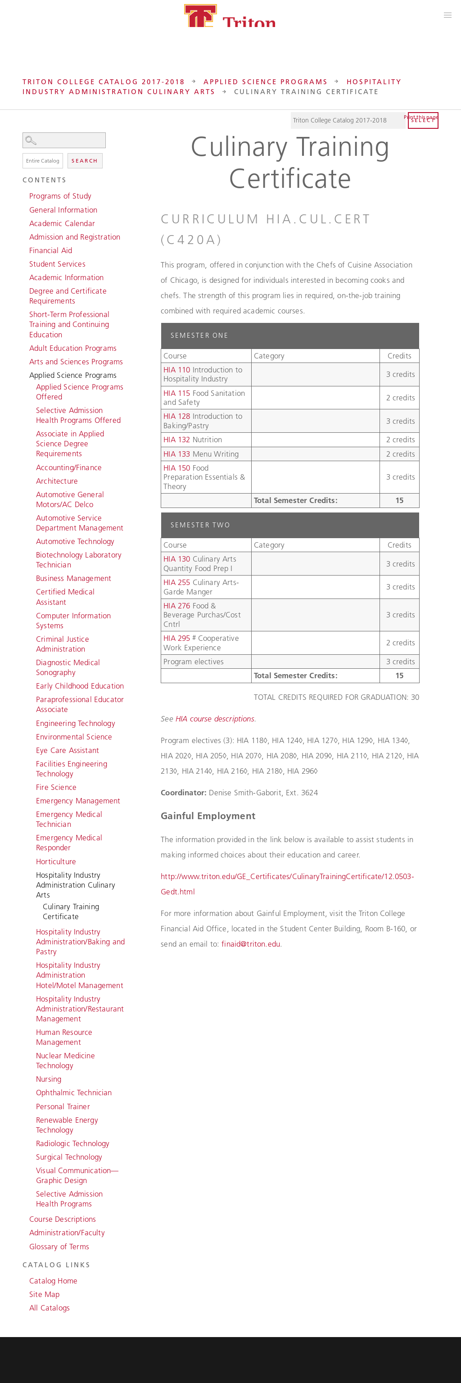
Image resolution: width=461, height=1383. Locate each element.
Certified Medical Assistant (65, 596)
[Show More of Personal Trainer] (31, 1105)
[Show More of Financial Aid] (25, 249)
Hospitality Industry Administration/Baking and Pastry (80, 941)
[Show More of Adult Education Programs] (25, 347)
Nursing (48, 1079)
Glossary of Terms (59, 1246)
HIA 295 (176, 638)
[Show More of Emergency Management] (31, 800)
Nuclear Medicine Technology (65, 1060)
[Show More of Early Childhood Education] (31, 685)
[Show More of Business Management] (31, 577)
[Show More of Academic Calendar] (25, 222)
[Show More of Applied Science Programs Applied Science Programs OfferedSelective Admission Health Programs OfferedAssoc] (25, 374)
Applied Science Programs (265, 81)
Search (85, 160)
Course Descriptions (62, 1219)
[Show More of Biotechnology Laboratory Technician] (31, 554)
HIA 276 (176, 605)
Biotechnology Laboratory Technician (79, 559)
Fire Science (56, 787)
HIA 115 (176, 393)
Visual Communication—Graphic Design (77, 1175)
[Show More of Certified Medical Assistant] (31, 591)
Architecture (57, 480)
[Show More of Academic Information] (25, 276)
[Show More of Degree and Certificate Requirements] (25, 290)
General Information (63, 209)
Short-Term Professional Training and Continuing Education (69, 324)
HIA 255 (176, 582)
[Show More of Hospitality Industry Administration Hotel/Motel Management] (31, 964)
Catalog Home (53, 1280)
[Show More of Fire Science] (31, 786)
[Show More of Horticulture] (31, 860)
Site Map (44, 1294)
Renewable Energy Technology (67, 1124)
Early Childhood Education (80, 685)
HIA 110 (176, 369)
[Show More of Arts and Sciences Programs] (25, 360)
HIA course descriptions (215, 718)
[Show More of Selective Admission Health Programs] (31, 1193)
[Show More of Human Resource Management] (31, 1031)
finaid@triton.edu (250, 943)
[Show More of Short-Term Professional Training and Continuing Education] (25, 313)
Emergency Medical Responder (69, 842)
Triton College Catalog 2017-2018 (104, 81)
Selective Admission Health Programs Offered (78, 415)
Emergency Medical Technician (69, 819)
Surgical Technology (69, 1156)
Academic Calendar (62, 223)
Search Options (75, 148)
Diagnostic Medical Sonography (68, 667)
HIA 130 (176, 558)
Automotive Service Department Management (80, 522)
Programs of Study (60, 195)
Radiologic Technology (73, 1143)
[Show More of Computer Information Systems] (31, 614)
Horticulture (56, 861)
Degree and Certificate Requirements (68, 295)
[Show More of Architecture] (31, 480)
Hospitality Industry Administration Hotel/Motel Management (79, 975)
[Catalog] (348, 120)
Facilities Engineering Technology (71, 768)
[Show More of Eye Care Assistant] (31, 749)
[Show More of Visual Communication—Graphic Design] (31, 1169)
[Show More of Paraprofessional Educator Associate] (31, 698)
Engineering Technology (75, 723)
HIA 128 (176, 416)
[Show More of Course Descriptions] (25, 1218)
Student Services (57, 263)
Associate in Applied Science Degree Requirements (70, 443)
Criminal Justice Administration (62, 644)
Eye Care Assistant (67, 750)
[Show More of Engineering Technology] (31, 722)
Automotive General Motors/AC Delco (70, 499)
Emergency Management (78, 800)
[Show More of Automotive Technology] (31, 540)
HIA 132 (176, 439)
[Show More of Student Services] (25, 263)
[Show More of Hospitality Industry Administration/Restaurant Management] (31, 998)
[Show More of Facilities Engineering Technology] (31, 763)
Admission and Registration (74, 236)
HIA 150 (176, 467)
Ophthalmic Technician (74, 1092)
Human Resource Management (64, 1037)
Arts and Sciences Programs (76, 361)
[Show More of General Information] (25, 209)
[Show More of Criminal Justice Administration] (31, 638)
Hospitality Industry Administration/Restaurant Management (80, 1008)
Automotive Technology (75, 541)
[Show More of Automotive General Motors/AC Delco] (31, 493)
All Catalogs (49, 1307)
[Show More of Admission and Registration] (25, 236)
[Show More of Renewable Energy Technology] (31, 1119)
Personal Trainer (63, 1106)
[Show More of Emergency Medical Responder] (31, 836)
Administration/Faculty (67, 1232)
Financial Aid (50, 250)
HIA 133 (176, 453)
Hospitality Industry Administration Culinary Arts (75, 885)
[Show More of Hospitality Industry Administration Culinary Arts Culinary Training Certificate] (31, 874)
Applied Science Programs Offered (79, 391)
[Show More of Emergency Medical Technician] (31, 813)
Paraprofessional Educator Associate (80, 704)
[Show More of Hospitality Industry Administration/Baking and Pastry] (31, 931)
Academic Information (66, 277)
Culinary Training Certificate (71, 911)
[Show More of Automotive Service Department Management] (31, 517)
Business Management (73, 578)
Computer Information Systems (73, 620)
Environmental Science (74, 736)
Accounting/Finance (69, 467)
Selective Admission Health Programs (69, 1198)
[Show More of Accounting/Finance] (31, 466)
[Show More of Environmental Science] (31, 736)
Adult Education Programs (73, 348)
